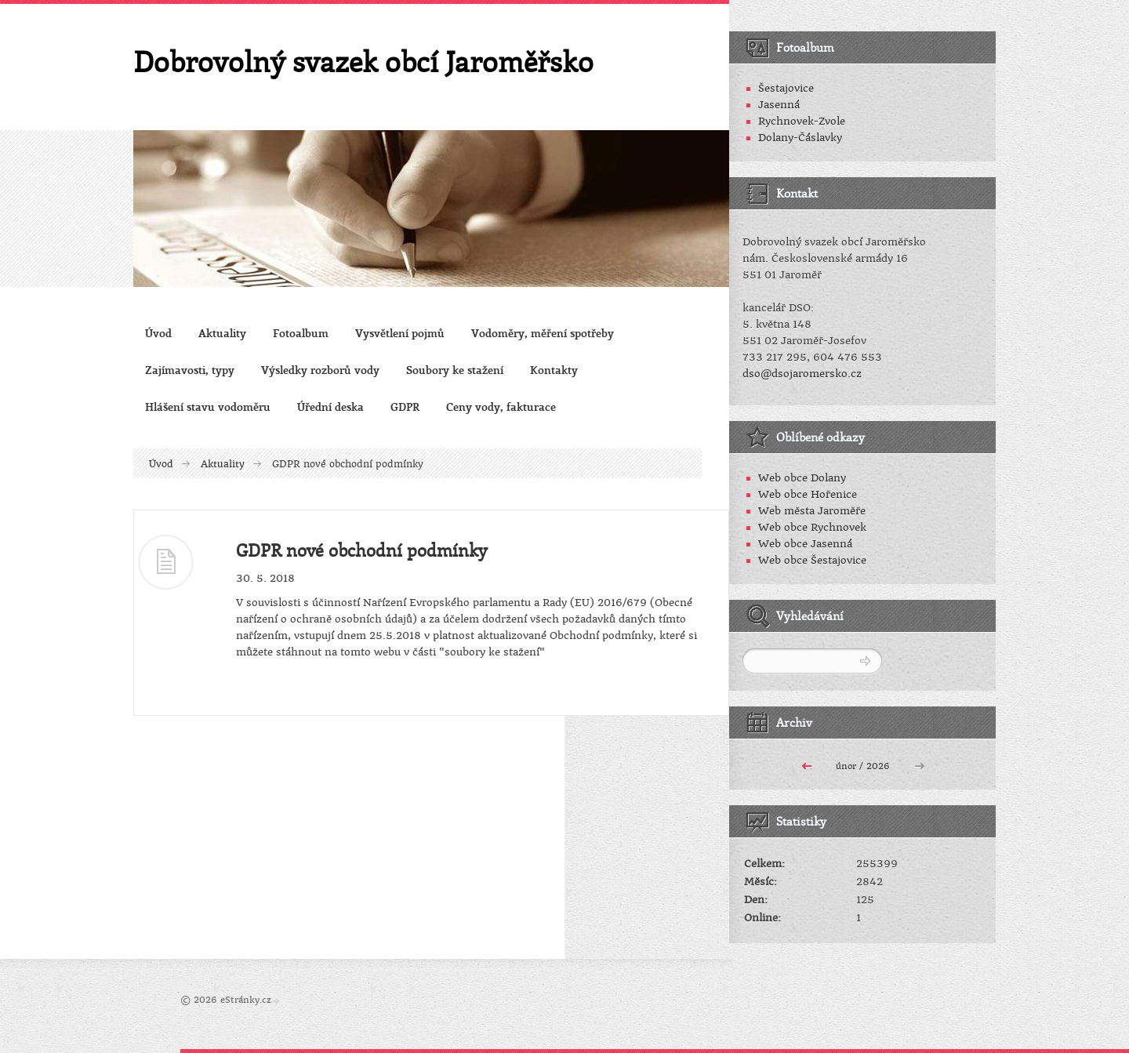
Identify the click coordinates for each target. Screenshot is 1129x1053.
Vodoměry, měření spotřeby (542, 332)
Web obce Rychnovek (812, 527)
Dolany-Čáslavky (800, 137)
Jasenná (779, 105)
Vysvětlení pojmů (400, 332)
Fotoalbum (301, 332)
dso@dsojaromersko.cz (802, 373)
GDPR (404, 406)
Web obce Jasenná (805, 544)
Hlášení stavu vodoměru (207, 406)
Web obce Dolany (802, 478)
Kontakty (554, 369)
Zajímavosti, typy (189, 369)
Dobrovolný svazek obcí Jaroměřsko (363, 61)
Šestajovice (786, 88)
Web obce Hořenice (807, 494)
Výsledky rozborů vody (320, 369)
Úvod (158, 332)
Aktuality (222, 332)
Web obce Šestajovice (812, 560)
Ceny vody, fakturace (501, 406)
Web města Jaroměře (812, 511)
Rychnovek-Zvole (801, 121)
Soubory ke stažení (454, 369)
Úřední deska (330, 406)
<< (806, 764)
